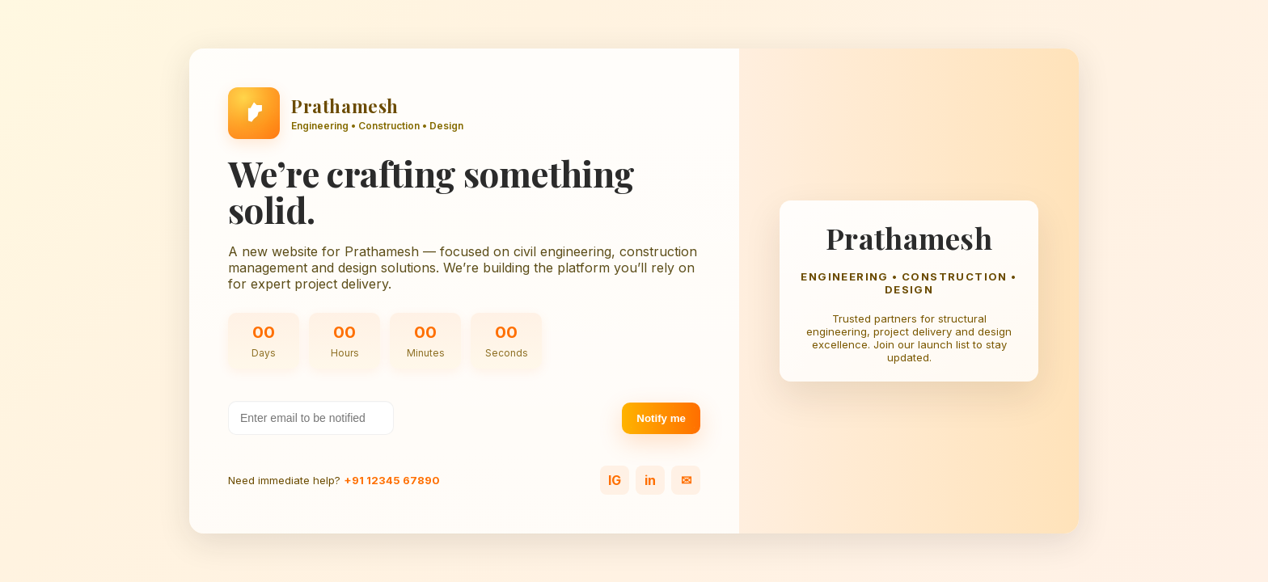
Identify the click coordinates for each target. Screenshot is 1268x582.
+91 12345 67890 (392, 480)
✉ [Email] (686, 480)
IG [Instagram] (614, 480)
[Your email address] (311, 418)
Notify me (661, 418)
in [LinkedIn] (650, 480)
